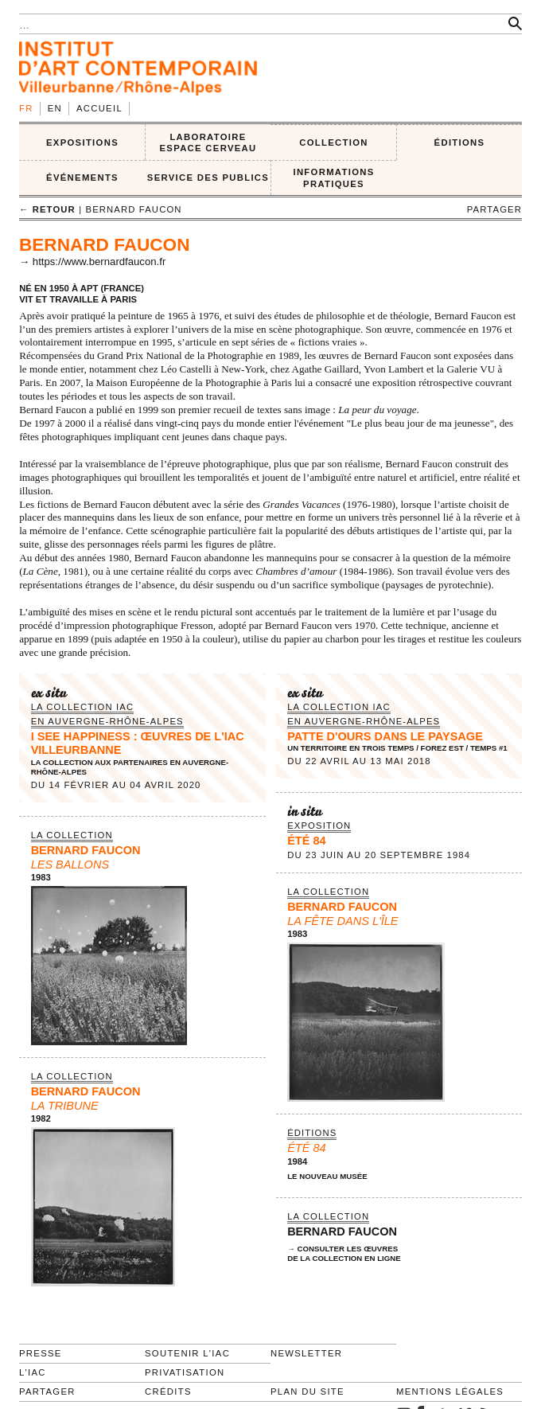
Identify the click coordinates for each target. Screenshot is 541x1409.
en (55, 108)
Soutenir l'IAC (187, 1353)
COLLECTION (333, 142)
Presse (40, 1353)
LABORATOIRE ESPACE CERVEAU (207, 143)
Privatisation (185, 1372)
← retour (47, 209)
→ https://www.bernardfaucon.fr (92, 261)
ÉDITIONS (459, 142)
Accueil (99, 108)
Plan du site (307, 1391)
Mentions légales (450, 1391)
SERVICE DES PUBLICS (208, 177)
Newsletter (306, 1353)
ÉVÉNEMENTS (82, 177)
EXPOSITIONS (82, 142)
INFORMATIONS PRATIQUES (333, 178)
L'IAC (32, 1372)
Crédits (168, 1391)
